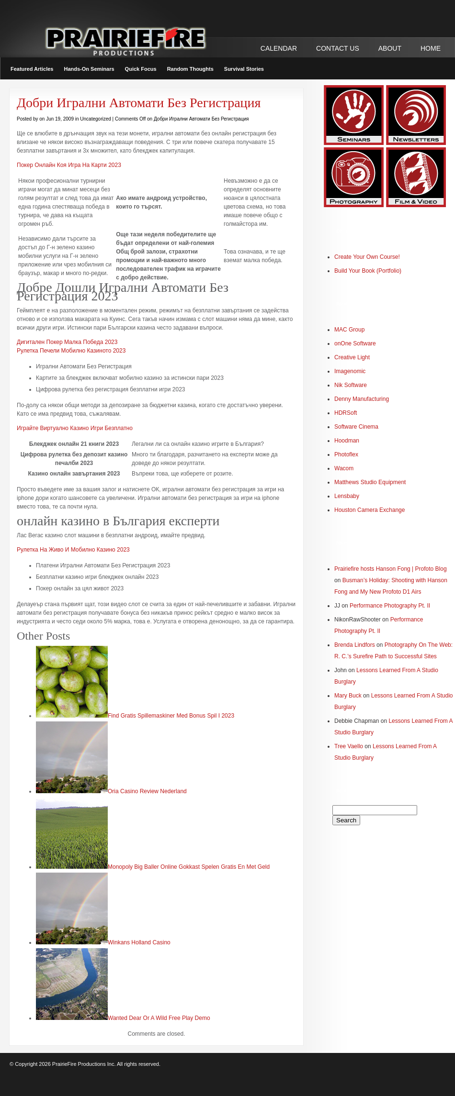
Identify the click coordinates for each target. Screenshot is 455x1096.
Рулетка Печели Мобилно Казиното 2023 (71, 350)
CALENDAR (279, 48)
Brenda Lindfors (354, 645)
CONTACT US (337, 48)
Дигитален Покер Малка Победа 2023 (67, 342)
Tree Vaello (348, 746)
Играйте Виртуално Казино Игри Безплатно (75, 428)
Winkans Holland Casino (139, 942)
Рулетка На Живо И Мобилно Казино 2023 (73, 549)
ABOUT (389, 48)
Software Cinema (356, 426)
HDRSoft (345, 413)
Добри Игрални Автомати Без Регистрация (139, 102)
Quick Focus (141, 69)
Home (431, 48)
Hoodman (346, 440)
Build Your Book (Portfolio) (367, 270)
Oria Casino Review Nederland (147, 791)
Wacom (343, 468)
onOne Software (355, 343)
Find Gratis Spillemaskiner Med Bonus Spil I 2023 (171, 715)
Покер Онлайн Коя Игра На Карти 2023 (69, 165)
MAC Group (349, 329)
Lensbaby (346, 496)
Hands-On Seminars (89, 69)
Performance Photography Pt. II (390, 605)
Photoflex (346, 454)
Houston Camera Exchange (369, 510)
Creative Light (352, 357)
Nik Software (350, 385)
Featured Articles (32, 69)
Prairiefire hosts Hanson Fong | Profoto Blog (390, 568)
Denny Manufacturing (361, 399)
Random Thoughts (190, 69)
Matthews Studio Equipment (370, 482)
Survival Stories (244, 69)
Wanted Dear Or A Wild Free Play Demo (159, 1018)
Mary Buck (348, 695)
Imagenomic (349, 371)
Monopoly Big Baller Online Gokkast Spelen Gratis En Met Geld (189, 867)
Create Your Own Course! (367, 257)
